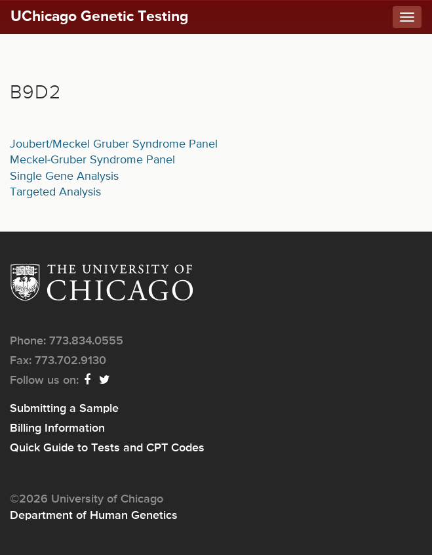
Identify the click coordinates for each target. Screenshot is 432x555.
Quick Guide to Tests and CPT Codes (107, 448)
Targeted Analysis (55, 192)
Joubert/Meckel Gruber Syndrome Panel (114, 144)
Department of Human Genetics (94, 516)
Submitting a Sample (64, 409)
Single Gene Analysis (64, 176)
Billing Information (57, 428)
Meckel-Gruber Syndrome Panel (92, 160)
